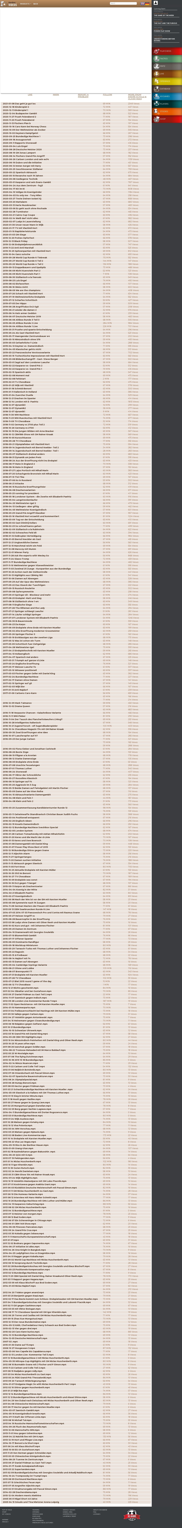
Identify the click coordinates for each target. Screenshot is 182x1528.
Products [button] (25, 4)
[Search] (123, 3)
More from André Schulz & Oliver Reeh (137, 96)
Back (35, 4)
